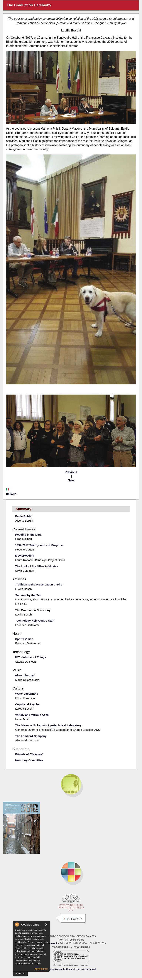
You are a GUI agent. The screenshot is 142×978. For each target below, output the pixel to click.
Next (71, 480)
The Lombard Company (31, 736)
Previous (71, 472)
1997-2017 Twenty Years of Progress (39, 545)
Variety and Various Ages (32, 714)
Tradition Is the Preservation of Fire (38, 584)
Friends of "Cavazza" (29, 754)
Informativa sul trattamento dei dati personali (71, 969)
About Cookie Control (17, 924)
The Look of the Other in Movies (36, 566)
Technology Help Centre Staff (34, 620)
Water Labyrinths (26, 693)
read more (20, 973)
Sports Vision (24, 639)
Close (46, 924)
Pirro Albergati (25, 675)
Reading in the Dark (28, 534)
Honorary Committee (29, 760)
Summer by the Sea (28, 595)
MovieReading (24, 555)
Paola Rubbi (23, 516)
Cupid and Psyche (27, 704)
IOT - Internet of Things (30, 657)
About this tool (41, 969)
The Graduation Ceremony (32, 610)
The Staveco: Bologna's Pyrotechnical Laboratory (48, 725)
